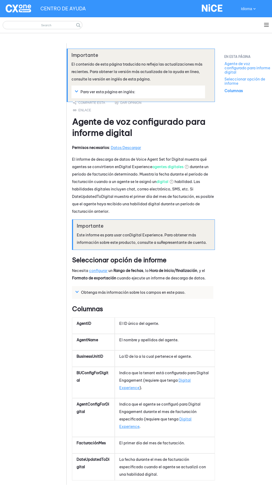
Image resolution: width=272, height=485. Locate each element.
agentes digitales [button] (168, 166)
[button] (78, 25)
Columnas (233, 90)
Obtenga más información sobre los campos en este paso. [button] (131, 292)
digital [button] (162, 181)
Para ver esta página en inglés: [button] (105, 91)
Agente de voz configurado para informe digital (247, 68)
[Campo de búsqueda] (42, 25)
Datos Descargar (126, 147)
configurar (98, 270)
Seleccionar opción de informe (244, 81)
